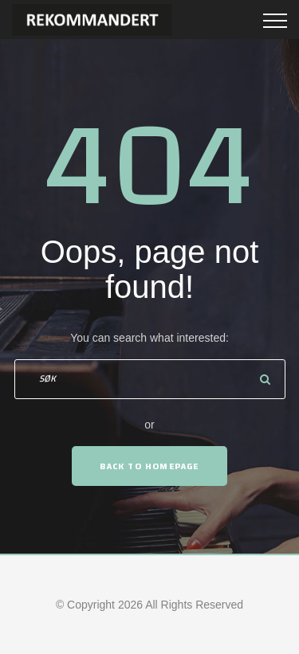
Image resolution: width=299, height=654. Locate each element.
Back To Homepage (149, 466)
